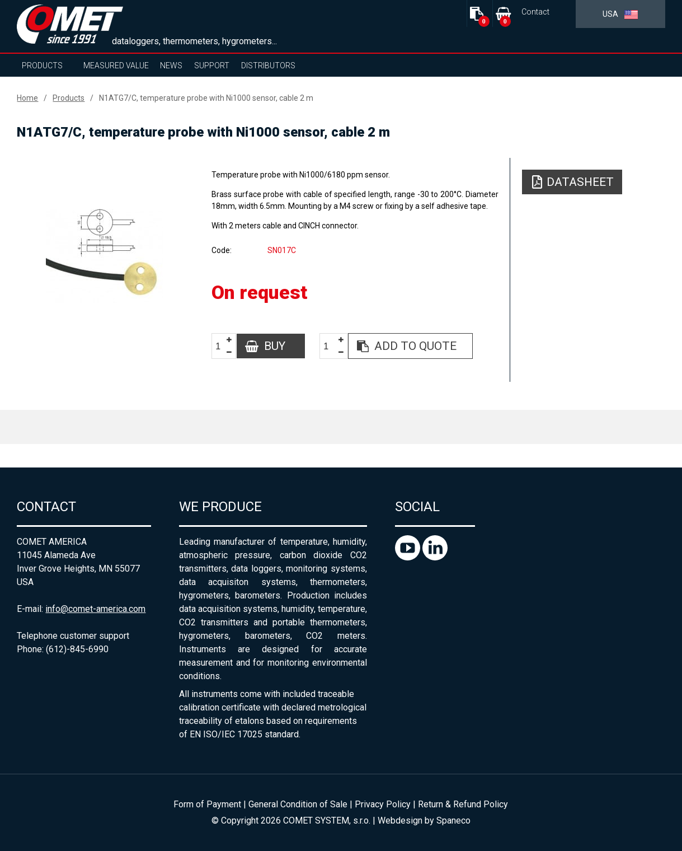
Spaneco (453, 820)
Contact (535, 12)
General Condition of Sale (297, 804)
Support (211, 65)
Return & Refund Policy (463, 804)
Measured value (116, 65)
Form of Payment (207, 804)
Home (27, 97)
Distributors (268, 65)
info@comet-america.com (95, 609)
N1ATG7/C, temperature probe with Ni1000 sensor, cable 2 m (206, 97)
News (171, 65)
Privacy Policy (383, 804)
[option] (104, 256)
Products (42, 65)
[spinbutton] (222, 346)
